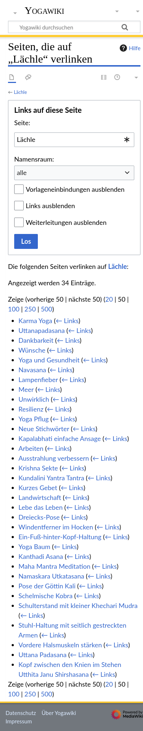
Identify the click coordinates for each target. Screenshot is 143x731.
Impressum (18, 721)
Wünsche (32, 350)
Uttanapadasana (42, 330)
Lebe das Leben (41, 507)
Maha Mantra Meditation (55, 566)
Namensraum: (34, 159)
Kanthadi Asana (41, 556)
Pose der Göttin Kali (47, 586)
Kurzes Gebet (38, 488)
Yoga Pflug (34, 419)
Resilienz (31, 409)
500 (46, 309)
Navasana (32, 370)
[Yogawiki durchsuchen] (74, 27)
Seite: (22, 123)
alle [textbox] (22, 172)
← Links (67, 321)
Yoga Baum (35, 547)
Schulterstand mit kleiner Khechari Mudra (78, 605)
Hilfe (129, 48)
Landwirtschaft (40, 497)
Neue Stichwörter (44, 429)
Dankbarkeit (36, 340)
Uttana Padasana (43, 655)
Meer (26, 389)
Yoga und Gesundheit (49, 360)
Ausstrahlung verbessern (54, 458)
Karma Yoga (35, 321)
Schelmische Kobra (46, 596)
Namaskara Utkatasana (51, 576)
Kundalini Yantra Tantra (51, 478)
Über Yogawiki (58, 713)
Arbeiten (31, 448)
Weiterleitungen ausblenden (66, 222)
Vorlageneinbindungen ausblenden (75, 189)
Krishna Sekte (38, 468)
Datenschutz (20, 713)
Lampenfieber (38, 380)
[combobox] (74, 139)
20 (109, 299)
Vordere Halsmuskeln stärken (60, 645)
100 (13, 309)
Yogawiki (44, 10)
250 (30, 309)
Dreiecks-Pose (39, 517)
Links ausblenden (50, 206)
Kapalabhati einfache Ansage (60, 438)
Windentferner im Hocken (56, 527)
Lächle (20, 92)
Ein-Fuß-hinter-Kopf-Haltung (60, 537)
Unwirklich (34, 399)
